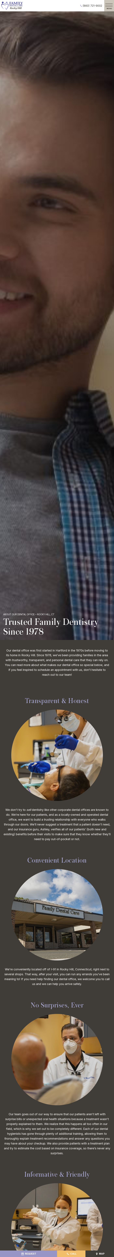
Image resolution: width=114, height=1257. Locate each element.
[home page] (12, 5)
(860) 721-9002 (90, 5)
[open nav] (109, 6)
